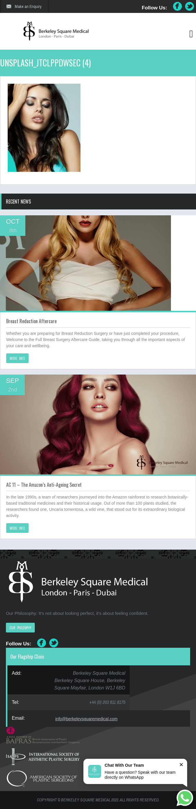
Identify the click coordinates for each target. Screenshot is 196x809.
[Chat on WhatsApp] (185, 798)
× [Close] (181, 764)
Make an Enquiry (28, 6)
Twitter (190, 6)
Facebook (177, 6)
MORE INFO (17, 358)
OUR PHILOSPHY (20, 627)
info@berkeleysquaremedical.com (86, 718)
